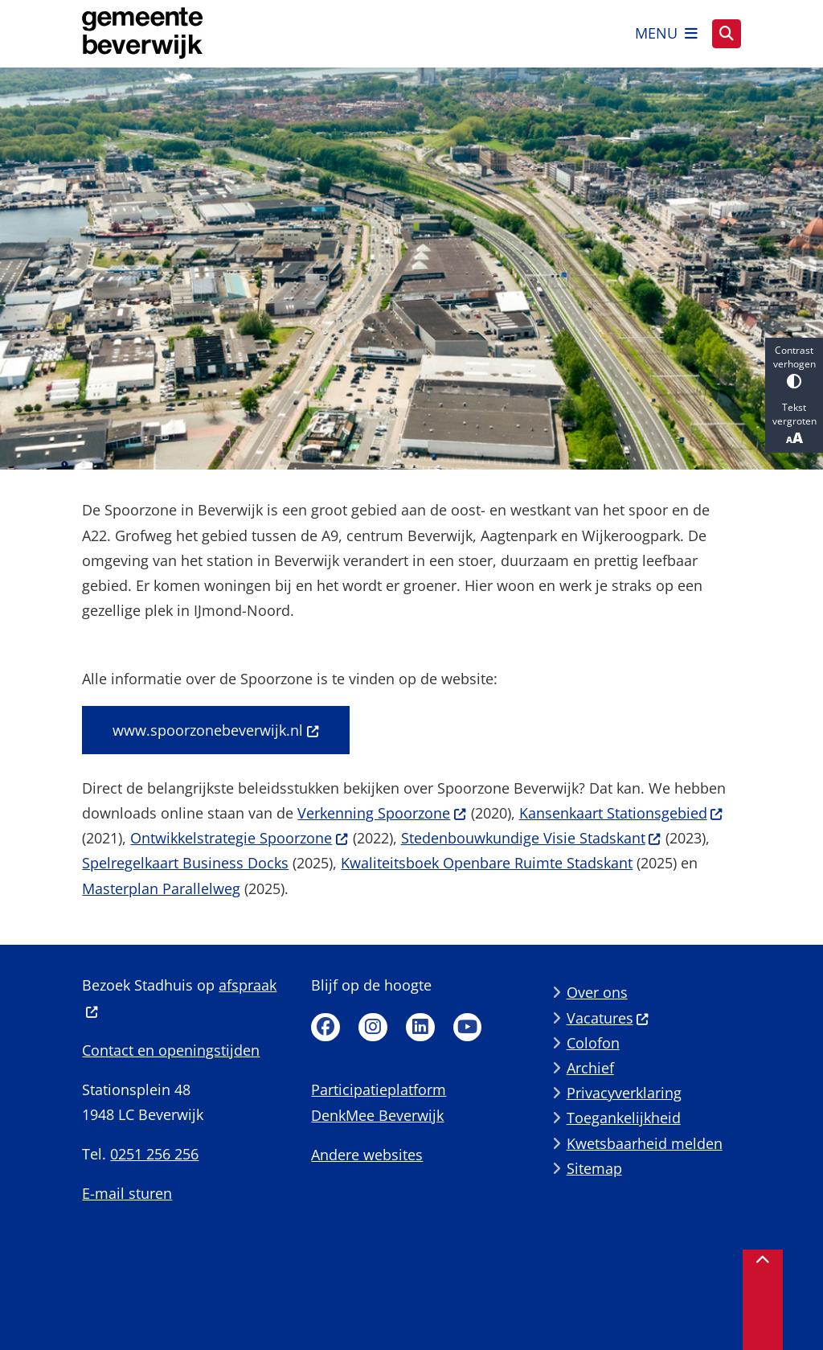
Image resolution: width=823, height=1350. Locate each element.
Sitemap (594, 1168)
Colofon (593, 1043)
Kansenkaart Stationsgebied (621, 813)
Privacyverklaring (624, 1092)
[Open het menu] (666, 34)
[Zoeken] (726, 32)
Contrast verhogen (794, 366)
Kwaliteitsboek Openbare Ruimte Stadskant (487, 862)
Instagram (372, 1027)
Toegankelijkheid (624, 1117)
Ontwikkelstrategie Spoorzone (239, 837)
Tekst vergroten (794, 423)
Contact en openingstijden (171, 1050)
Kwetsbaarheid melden (645, 1143)
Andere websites (367, 1154)
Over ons (597, 992)
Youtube (467, 1027)
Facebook (325, 1027)
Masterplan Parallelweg (161, 888)
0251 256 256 (154, 1153)
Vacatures (608, 1018)
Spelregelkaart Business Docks (185, 862)
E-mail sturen (127, 1193)
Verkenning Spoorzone (381, 813)
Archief (590, 1067)
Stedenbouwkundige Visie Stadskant (531, 837)
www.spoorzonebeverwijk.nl (216, 730)
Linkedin (420, 1027)
